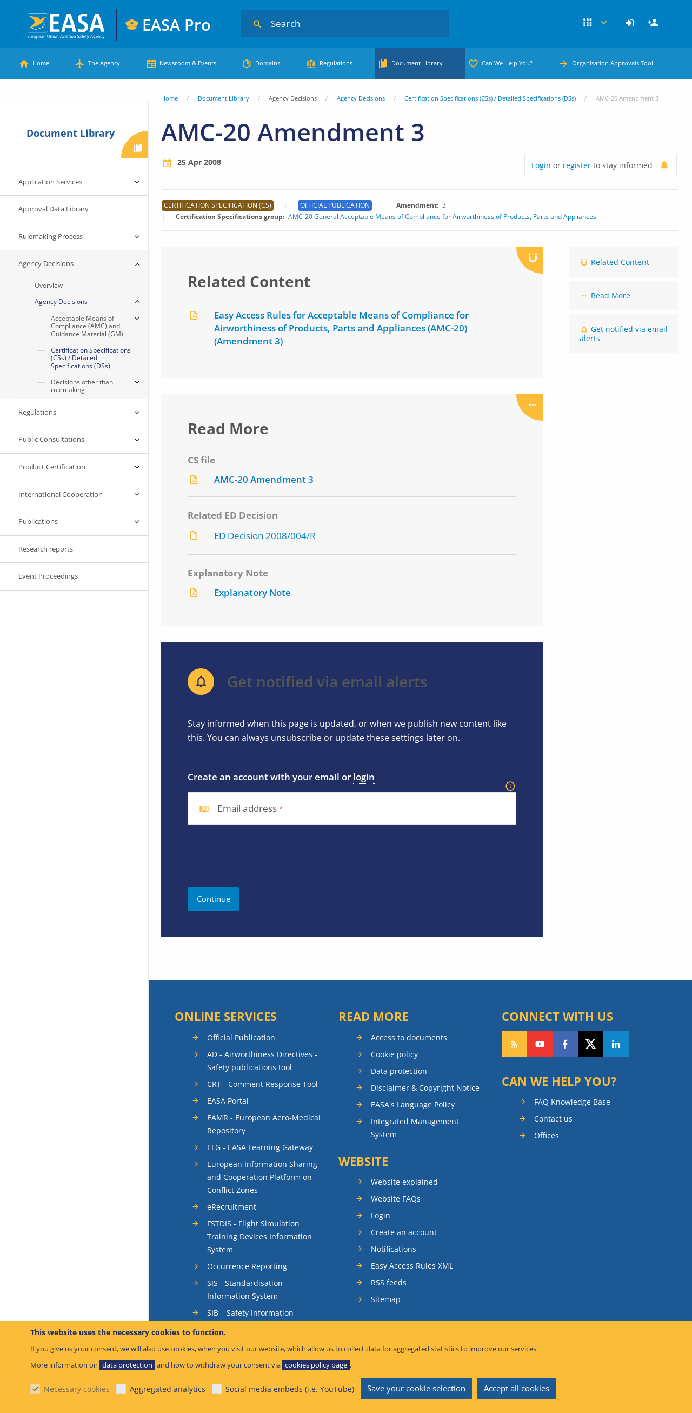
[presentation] (270, 856)
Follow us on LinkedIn (616, 1044)
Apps (595, 23)
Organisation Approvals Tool (612, 63)
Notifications (393, 1249)
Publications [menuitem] (38, 521)
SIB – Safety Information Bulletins (250, 1319)
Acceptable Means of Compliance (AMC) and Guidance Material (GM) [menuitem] (87, 326)
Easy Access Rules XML (412, 1266)
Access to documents (409, 1037)
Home (40, 63)
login (364, 777)
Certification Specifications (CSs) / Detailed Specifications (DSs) (490, 98)
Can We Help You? (507, 63)
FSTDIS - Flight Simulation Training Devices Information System (259, 1236)
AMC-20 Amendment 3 (264, 479)
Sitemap (386, 1299)
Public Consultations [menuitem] (51, 439)
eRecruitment (231, 1207)
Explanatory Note (252, 592)
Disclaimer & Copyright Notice (425, 1088)
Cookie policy (394, 1054)
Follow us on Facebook (565, 1044)
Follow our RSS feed (514, 1044)
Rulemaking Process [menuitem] (50, 236)
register (577, 165)
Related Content (620, 262)
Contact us (553, 1118)
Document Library (417, 63)
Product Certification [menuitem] (51, 467)
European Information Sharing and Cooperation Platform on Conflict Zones (262, 1177)
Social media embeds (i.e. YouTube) (289, 1389)
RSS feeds (389, 1282)
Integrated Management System (415, 1127)
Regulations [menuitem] (37, 412)
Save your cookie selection (416, 1388)
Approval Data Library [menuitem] (53, 209)
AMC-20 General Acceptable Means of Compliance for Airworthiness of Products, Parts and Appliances (442, 217)
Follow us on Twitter (590, 1044)
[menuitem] (631, 23)
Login (631, 23)
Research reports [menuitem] (45, 549)
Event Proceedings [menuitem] (48, 576)
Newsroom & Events (187, 63)
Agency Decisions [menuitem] (46, 263)
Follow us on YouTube (540, 1044)
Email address (247, 809)
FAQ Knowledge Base (572, 1102)
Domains (267, 63)
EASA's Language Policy (413, 1104)
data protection (127, 1365)
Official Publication (241, 1037)
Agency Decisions (361, 98)
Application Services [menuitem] (50, 182)
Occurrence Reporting (247, 1266)
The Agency (104, 63)
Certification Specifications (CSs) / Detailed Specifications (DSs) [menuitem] (91, 358)
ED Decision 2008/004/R (265, 535)
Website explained (404, 1182)
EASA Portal (228, 1101)
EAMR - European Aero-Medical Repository (264, 1124)
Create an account (404, 1232)
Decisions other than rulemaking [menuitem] (82, 385)
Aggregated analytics (167, 1389)
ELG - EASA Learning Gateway (260, 1147)
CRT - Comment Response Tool (262, 1084)
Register (654, 23)
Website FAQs (396, 1198)
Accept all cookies (516, 1388)
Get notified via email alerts (624, 333)
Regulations (336, 63)
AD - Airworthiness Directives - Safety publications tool (262, 1060)
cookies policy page (316, 1365)
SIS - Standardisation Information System (245, 1289)
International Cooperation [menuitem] (60, 494)
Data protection (399, 1071)
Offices (546, 1135)
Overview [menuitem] (49, 285)
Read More (610, 295)
